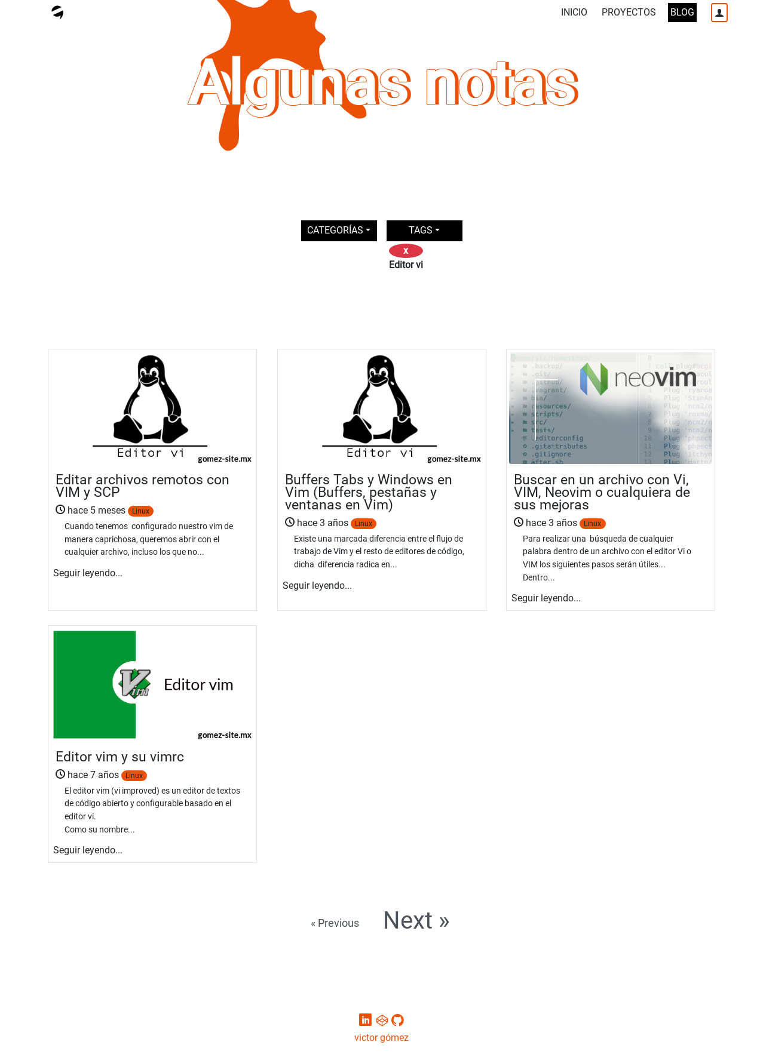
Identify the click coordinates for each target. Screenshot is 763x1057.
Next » (416, 920)
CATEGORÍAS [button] (335, 230)
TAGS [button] (421, 230)
